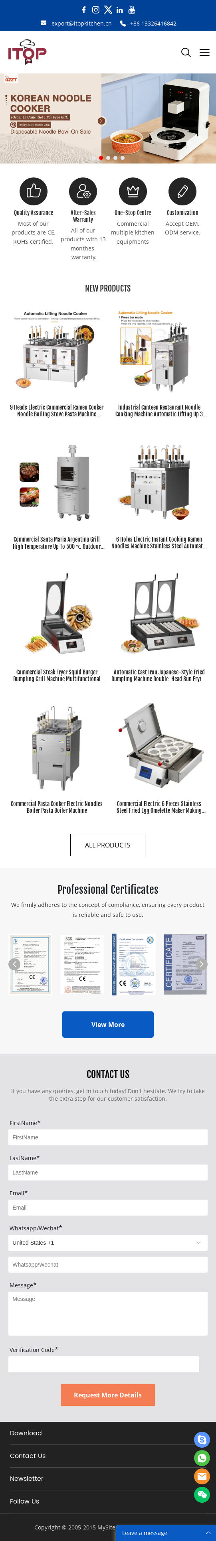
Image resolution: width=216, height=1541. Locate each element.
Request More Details (108, 1395)
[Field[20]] (107, 1265)
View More (108, 1024)
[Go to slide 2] (101, 158)
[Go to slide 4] (115, 158)
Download (26, 1433)
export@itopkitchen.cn (82, 23)
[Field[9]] (107, 1208)
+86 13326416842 (153, 23)
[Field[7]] (107, 1137)
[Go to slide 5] (123, 158)
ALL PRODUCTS (108, 845)
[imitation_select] (107, 1243)
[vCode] (103, 1364)
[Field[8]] (107, 1172)
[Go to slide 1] (94, 158)
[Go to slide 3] (108, 158)
